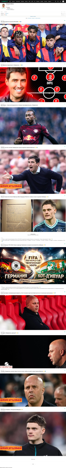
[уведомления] (58, 1)
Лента (26, 18)
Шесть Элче (2, 294)
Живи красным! (3, 148)
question (2, 66)
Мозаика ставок (3, 106)
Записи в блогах (37, 18)
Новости (33, 18)
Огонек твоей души (3, 246)
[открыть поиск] (56, 1)
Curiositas (2, 334)
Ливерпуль (8, 9)
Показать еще (33, 459)
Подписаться (3, 8)
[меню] (10, 1)
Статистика (30, 18)
